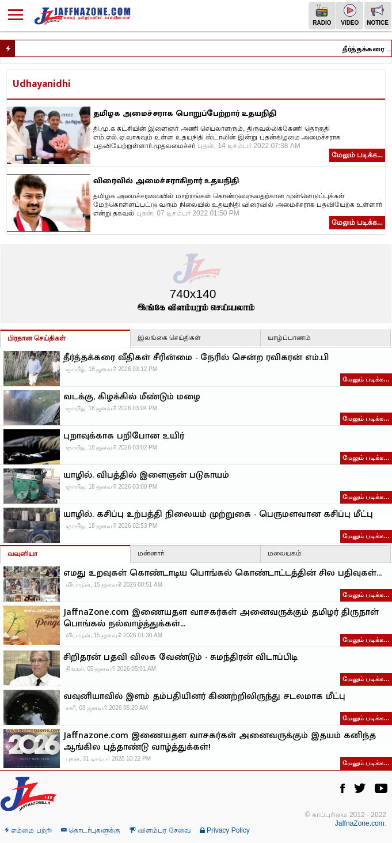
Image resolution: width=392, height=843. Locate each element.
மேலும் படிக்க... (357, 155)
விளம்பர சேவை (160, 830)
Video (350, 15)
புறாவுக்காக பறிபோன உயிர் (123, 436)
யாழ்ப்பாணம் (289, 338)
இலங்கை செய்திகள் (169, 338)
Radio (322, 15)
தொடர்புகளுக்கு (90, 830)
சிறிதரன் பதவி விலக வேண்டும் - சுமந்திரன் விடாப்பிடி (180, 657)
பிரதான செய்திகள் (36, 338)
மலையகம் (285, 553)
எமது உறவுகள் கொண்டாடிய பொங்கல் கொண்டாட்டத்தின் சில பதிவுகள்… (222, 573)
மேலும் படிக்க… (366, 379)
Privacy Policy (225, 830)
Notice (378, 15)
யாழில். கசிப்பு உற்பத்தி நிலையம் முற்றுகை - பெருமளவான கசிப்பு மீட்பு (218, 514)
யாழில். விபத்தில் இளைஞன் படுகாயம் (146, 475)
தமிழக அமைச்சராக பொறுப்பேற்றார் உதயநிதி (184, 113)
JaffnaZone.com (360, 823)
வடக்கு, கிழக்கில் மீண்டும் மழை (131, 397)
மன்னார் (151, 553)
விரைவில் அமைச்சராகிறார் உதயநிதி (166, 180)
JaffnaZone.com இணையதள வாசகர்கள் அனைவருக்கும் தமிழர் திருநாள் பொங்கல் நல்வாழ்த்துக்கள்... (221, 618)
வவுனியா (22, 554)
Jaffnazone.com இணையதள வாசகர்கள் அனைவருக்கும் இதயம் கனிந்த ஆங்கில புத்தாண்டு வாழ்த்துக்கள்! (219, 741)
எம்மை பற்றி (28, 830)
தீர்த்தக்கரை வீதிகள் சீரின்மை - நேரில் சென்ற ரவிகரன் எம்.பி (369, 49)
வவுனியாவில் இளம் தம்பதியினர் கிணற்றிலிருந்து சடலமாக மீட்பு (204, 696)
